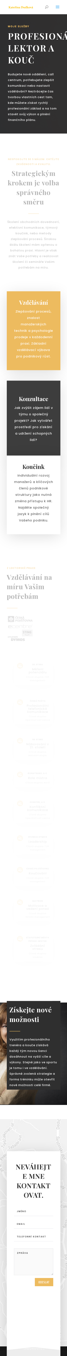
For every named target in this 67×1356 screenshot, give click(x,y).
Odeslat (44, 1284)
